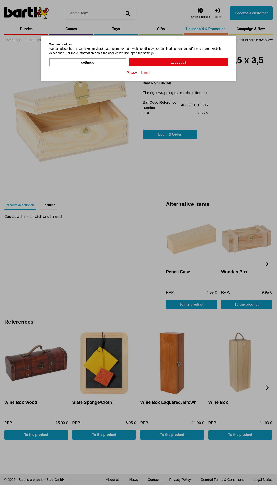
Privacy (132, 72)
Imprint (145, 72)
